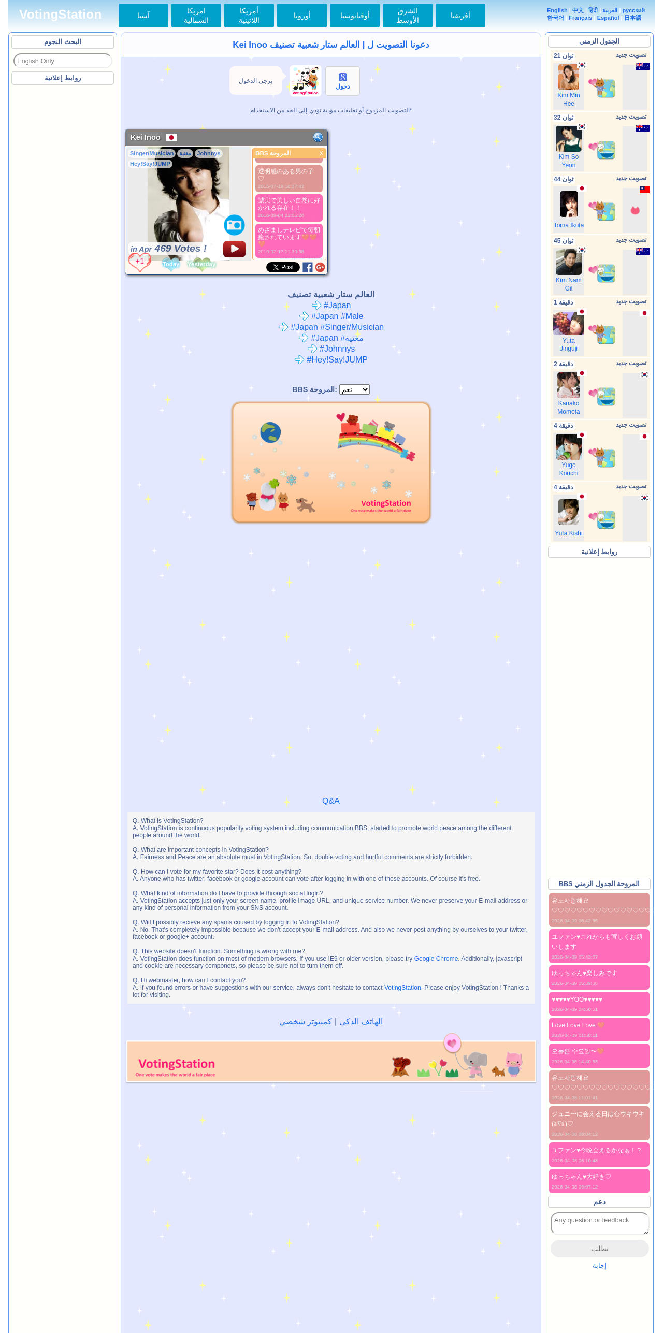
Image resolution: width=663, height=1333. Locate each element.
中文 (578, 10)
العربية (609, 10)
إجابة (600, 1265)
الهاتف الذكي (361, 1021)
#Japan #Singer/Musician (331, 327)
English (557, 10)
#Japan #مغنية (331, 338)
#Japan (331, 305)
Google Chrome (436, 958)
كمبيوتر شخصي (305, 1021)
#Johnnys (331, 348)
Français (580, 18)
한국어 (555, 18)
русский (634, 10)
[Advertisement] (63, 243)
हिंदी (593, 10)
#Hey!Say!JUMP (331, 359)
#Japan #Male (331, 316)
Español (608, 18)
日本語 (632, 18)
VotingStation (60, 14)
